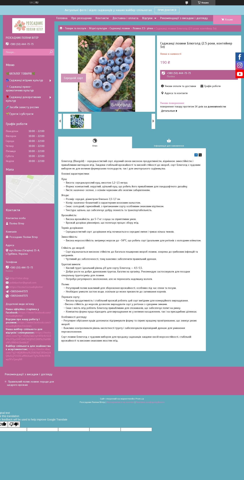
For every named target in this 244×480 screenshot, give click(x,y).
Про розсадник (81, 18)
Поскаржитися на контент (120, 402)
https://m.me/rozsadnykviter (26, 287)
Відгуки (147, 18)
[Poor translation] (14, 424)
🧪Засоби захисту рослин (22, 107)
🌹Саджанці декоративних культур (23, 98)
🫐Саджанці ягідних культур (24, 80)
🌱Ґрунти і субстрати (19, 114)
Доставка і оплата (125, 18)
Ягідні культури (98, 28)
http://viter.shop (19, 278)
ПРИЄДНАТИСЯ (167, 10)
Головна (61, 18)
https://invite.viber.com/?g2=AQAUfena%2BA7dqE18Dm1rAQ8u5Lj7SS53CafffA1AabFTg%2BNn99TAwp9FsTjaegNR (28, 354)
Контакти (102, 18)
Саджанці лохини (120, 28)
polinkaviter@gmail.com (23, 282)
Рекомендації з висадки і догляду (184, 18)
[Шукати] (51, 52)
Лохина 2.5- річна (143, 28)
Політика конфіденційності (150, 402)
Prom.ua (140, 398)
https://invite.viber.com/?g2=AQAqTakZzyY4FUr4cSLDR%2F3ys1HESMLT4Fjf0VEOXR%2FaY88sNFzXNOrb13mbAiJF (28, 337)
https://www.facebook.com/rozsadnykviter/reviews (28, 324)
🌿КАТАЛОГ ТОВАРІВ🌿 (20, 73)
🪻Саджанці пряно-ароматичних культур (20, 88)
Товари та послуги (75, 28)
